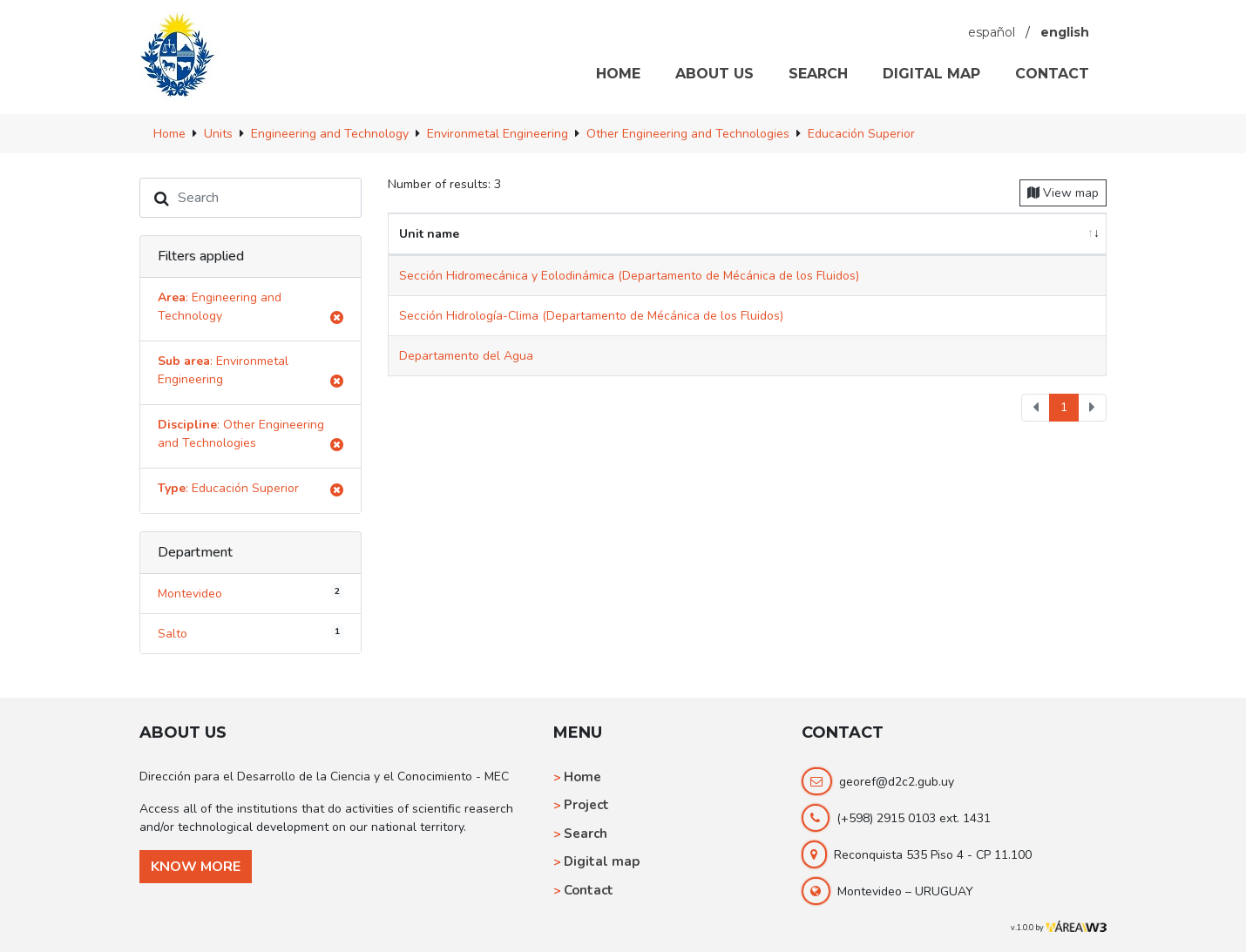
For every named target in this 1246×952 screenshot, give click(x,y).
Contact (588, 890)
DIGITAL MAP (931, 73)
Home (582, 777)
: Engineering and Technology (250, 309)
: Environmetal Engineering (250, 373)
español (991, 32)
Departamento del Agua (466, 356)
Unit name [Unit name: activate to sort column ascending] (429, 234)
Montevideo (250, 593)
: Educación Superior (250, 491)
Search (585, 833)
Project (586, 805)
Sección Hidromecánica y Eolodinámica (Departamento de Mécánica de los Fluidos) (629, 275)
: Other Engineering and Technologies (250, 436)
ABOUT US (714, 73)
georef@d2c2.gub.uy (896, 781)
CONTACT (1052, 73)
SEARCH (818, 73)
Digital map (602, 861)
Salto (250, 633)
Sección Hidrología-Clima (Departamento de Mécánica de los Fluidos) (591, 315)
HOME (618, 73)
